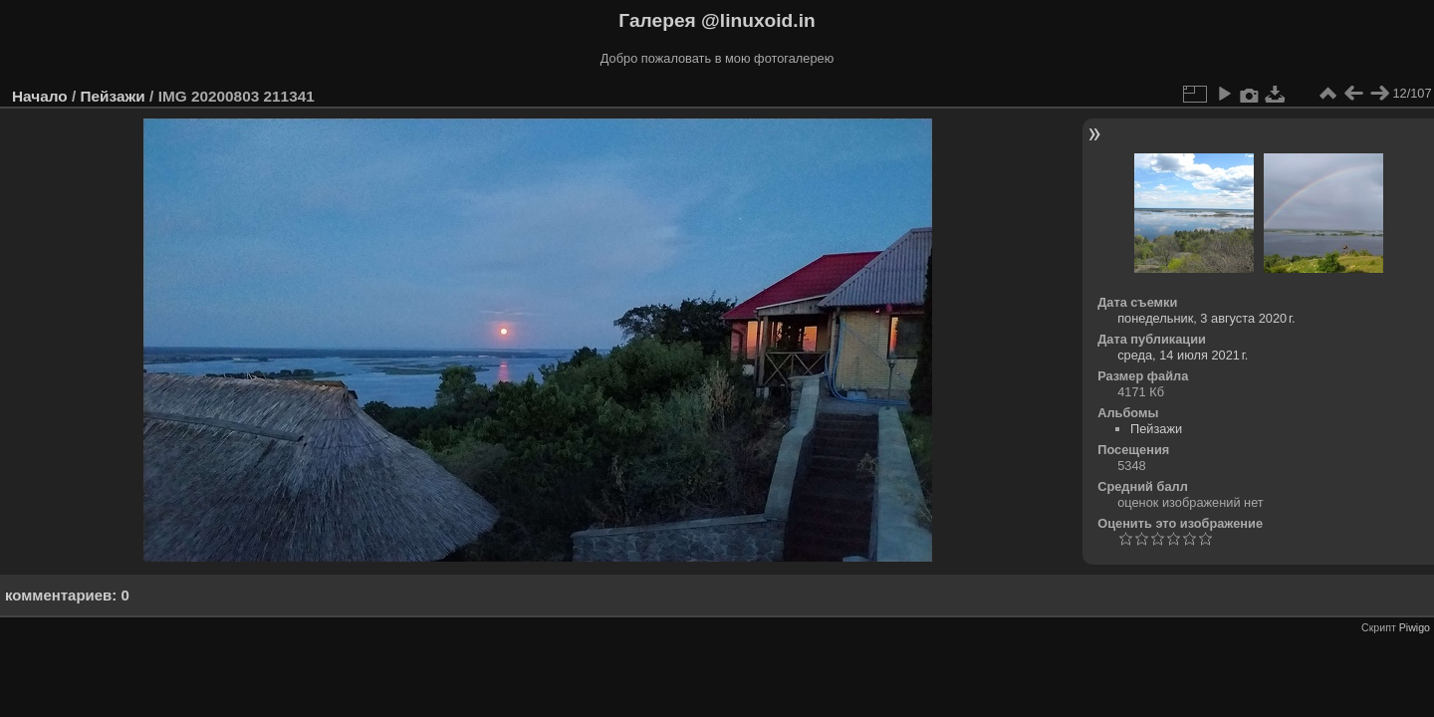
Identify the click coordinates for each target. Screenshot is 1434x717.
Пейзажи (112, 96)
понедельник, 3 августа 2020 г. (1206, 318)
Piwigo (1414, 627)
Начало (40, 96)
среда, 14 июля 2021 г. (1182, 355)
